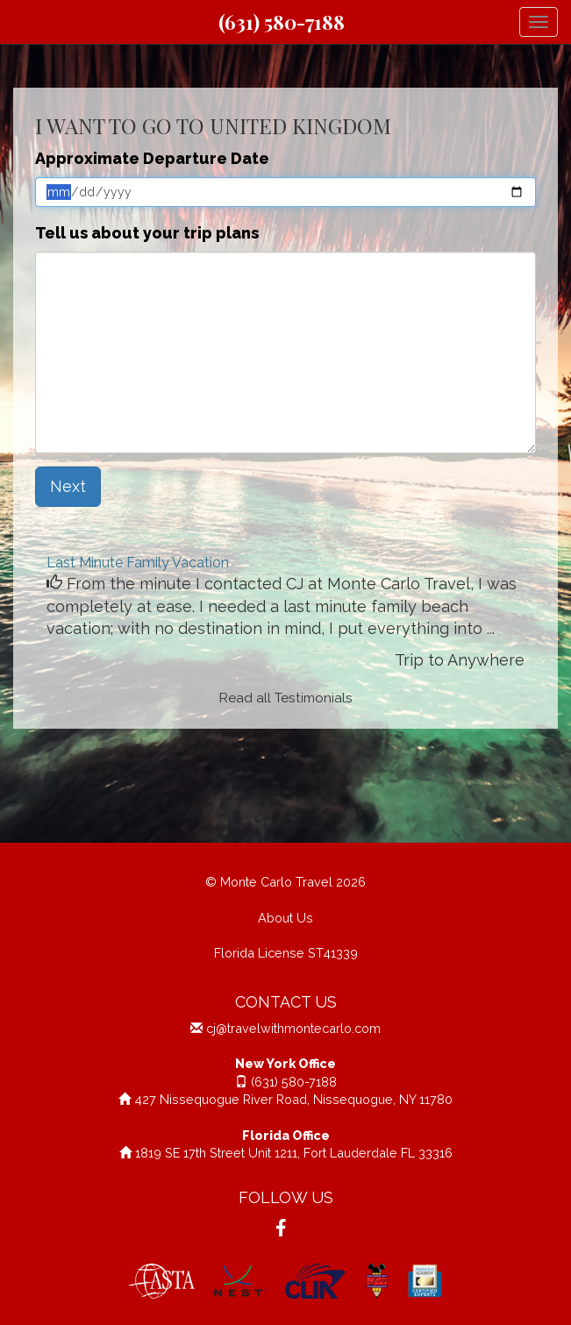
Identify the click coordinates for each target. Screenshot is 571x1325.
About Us (285, 917)
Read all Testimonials (286, 698)
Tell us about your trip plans (147, 233)
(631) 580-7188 (281, 22)
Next (68, 486)
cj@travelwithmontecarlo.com (293, 1028)
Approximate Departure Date (152, 158)
